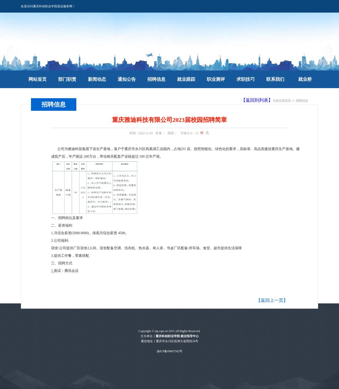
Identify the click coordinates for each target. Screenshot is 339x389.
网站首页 (37, 79)
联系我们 (275, 79)
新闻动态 (97, 79)
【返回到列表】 (257, 100)
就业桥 (305, 79)
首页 (288, 100)
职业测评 (216, 79)
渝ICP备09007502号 (170, 351)
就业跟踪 (186, 79)
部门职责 (67, 79)
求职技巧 (245, 79)
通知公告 (127, 79)
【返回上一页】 (272, 300)
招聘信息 (156, 79)
